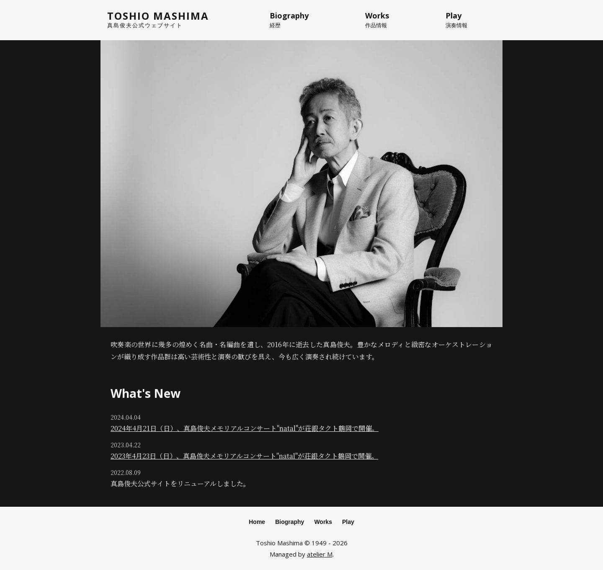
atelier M (319, 554)
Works (323, 521)
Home (257, 521)
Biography (289, 521)
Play (348, 521)
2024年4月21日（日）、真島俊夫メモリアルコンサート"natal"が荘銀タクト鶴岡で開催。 (245, 428)
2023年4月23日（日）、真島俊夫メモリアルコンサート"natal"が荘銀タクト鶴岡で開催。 (244, 456)
